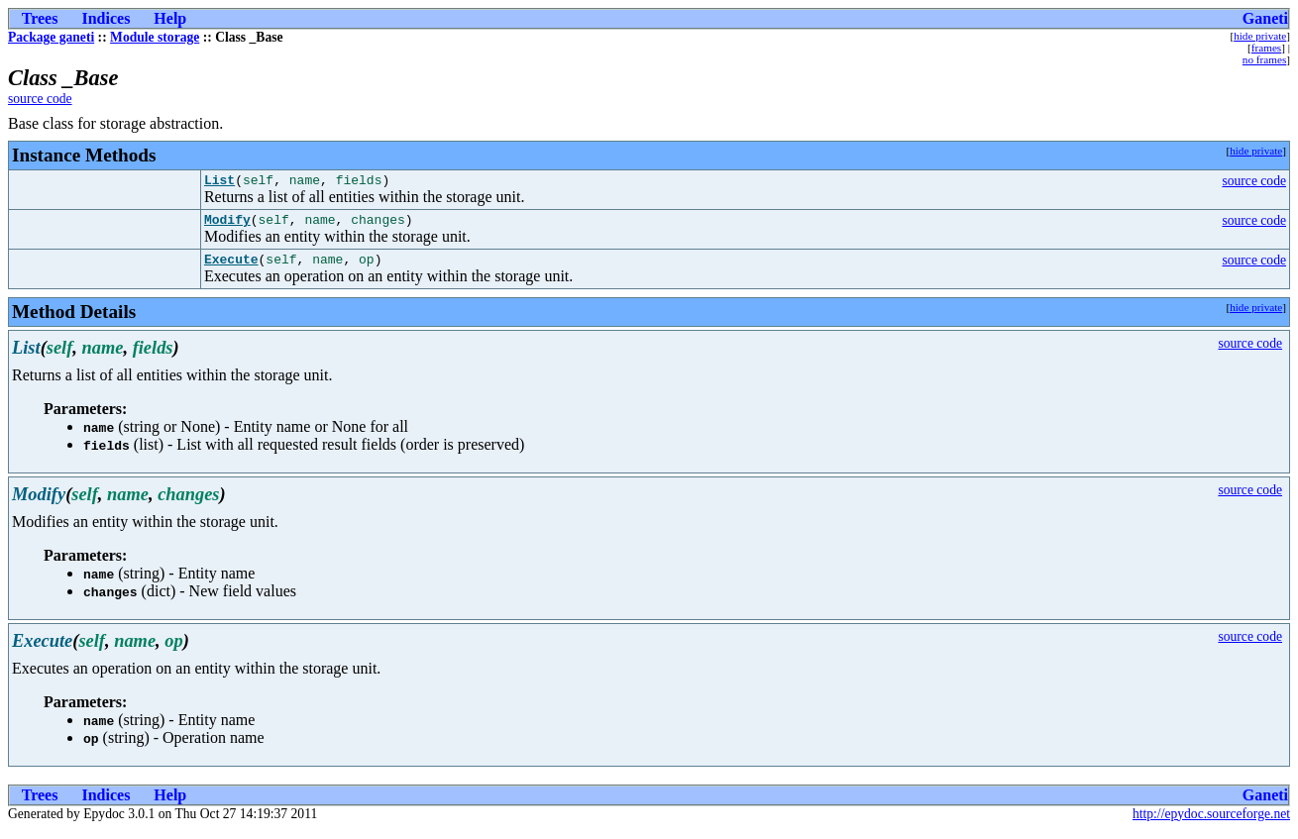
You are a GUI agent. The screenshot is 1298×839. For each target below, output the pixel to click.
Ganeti (1265, 18)
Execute (231, 267)
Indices (105, 18)
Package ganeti (51, 37)
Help (170, 18)
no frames (1264, 59)
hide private (1260, 36)
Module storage (154, 37)
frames (1266, 47)
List (219, 182)
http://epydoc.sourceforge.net (1211, 822)
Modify (227, 225)
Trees (40, 18)
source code (40, 98)
